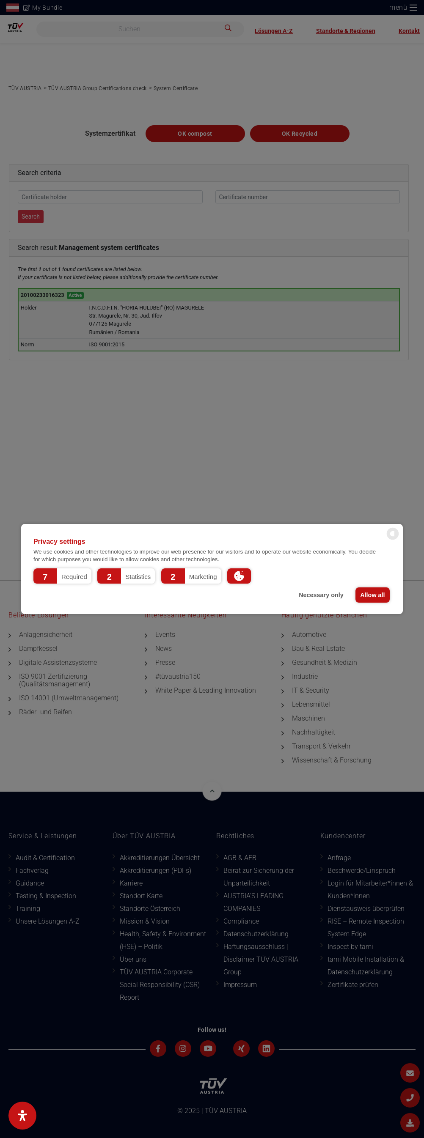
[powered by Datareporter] (392, 539)
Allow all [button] (372, 595)
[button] (62, 576)
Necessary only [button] (321, 595)
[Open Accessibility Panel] (22, 1116)
